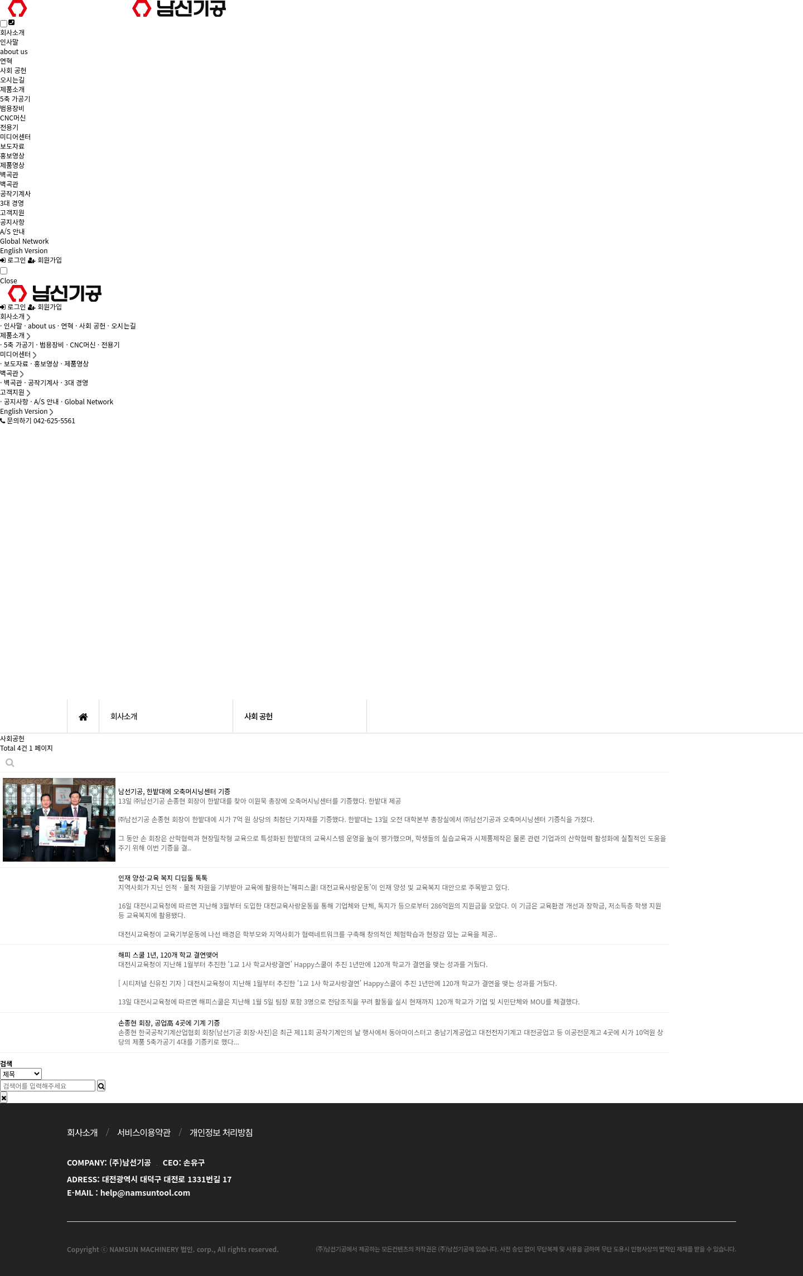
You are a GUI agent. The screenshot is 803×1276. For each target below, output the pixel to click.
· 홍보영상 (44, 363)
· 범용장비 (50, 344)
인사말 (9, 41)
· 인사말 (11, 325)
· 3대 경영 (75, 382)
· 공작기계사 (41, 382)
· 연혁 (65, 325)
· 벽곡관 (11, 382)
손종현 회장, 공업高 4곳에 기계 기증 (169, 1022)
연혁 (6, 60)
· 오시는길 (122, 325)
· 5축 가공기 (17, 344)
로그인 (13, 259)
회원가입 (45, 259)
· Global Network (87, 401)
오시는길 (12, 79)
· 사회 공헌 (90, 325)
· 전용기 (109, 344)
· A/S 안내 (44, 401)
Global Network (24, 240)
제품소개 (12, 89)
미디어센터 (15, 136)
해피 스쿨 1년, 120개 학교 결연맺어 (168, 954)
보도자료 (12, 146)
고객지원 (12, 212)
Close (8, 280)
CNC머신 (13, 117)
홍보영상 (12, 155)
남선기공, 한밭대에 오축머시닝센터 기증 (174, 791)
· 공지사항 (14, 401)
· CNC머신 (81, 344)
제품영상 (12, 165)
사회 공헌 (13, 70)
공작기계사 (15, 193)
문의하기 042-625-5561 (37, 420)
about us (14, 51)
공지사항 (12, 221)
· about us (39, 325)
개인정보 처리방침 (221, 1132)
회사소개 (12, 32)
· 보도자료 (14, 363)
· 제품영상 (75, 363)
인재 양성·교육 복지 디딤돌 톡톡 (162, 877)
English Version (24, 250)
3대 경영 (12, 202)
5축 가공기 (15, 98)
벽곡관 (9, 174)
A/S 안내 (12, 231)
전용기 (9, 127)
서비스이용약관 (143, 1132)
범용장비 (12, 108)
